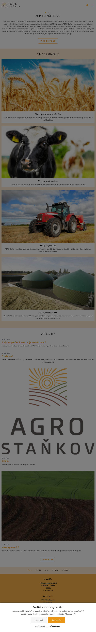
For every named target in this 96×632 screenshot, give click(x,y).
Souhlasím (56, 620)
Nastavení (39, 620)
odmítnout (56, 626)
